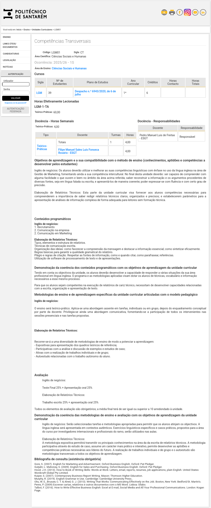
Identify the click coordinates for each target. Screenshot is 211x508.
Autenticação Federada (15, 110)
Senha (7, 89)
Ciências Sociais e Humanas (69, 68)
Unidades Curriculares (42, 29)
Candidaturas (11, 54)
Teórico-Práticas (42, 147)
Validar (15, 98)
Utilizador (8, 81)
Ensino (27, 29)
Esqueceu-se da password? (15, 103)
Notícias (8, 67)
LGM (39, 92)
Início (19, 29)
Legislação (9, 60)
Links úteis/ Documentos (10, 46)
